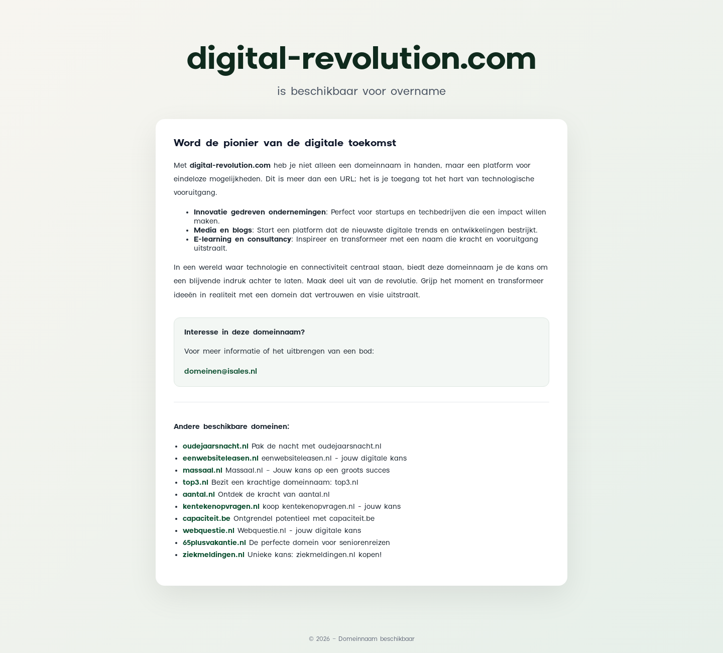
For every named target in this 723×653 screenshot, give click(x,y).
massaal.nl (202, 471)
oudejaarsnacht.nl (216, 447)
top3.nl (195, 483)
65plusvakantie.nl (214, 543)
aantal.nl (199, 495)
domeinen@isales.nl (220, 371)
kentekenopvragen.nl (221, 507)
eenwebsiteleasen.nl (221, 459)
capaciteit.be (206, 519)
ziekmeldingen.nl (214, 555)
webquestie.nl (208, 531)
